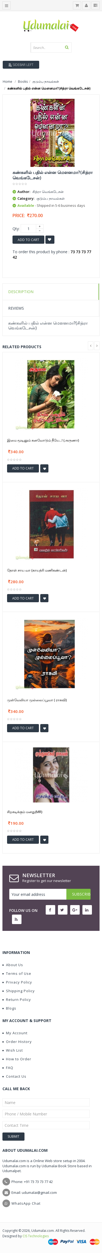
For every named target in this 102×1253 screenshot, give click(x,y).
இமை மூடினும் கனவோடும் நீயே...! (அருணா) (43, 440)
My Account (14, 1032)
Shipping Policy (18, 990)
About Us (12, 964)
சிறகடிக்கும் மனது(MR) (24, 811)
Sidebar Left (20, 64)
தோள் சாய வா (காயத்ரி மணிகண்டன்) (37, 570)
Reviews (16, 308)
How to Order (16, 1059)
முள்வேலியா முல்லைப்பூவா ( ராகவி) (37, 699)
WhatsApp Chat (26, 1203)
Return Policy (16, 999)
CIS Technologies (36, 1236)
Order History (17, 1041)
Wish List (12, 1050)
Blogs (9, 1008)
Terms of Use (16, 973)
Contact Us (14, 1076)
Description (20, 291)
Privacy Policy (17, 982)
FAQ (7, 1067)
